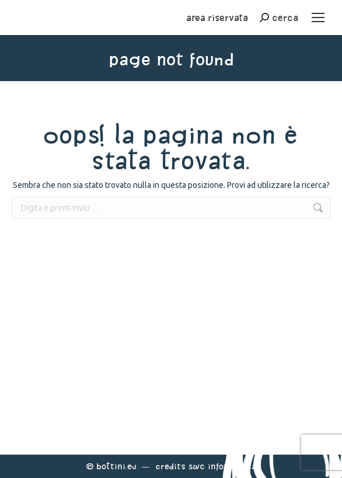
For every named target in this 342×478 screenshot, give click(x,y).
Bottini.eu (116, 466)
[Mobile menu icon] (318, 17)
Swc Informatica (222, 466)
